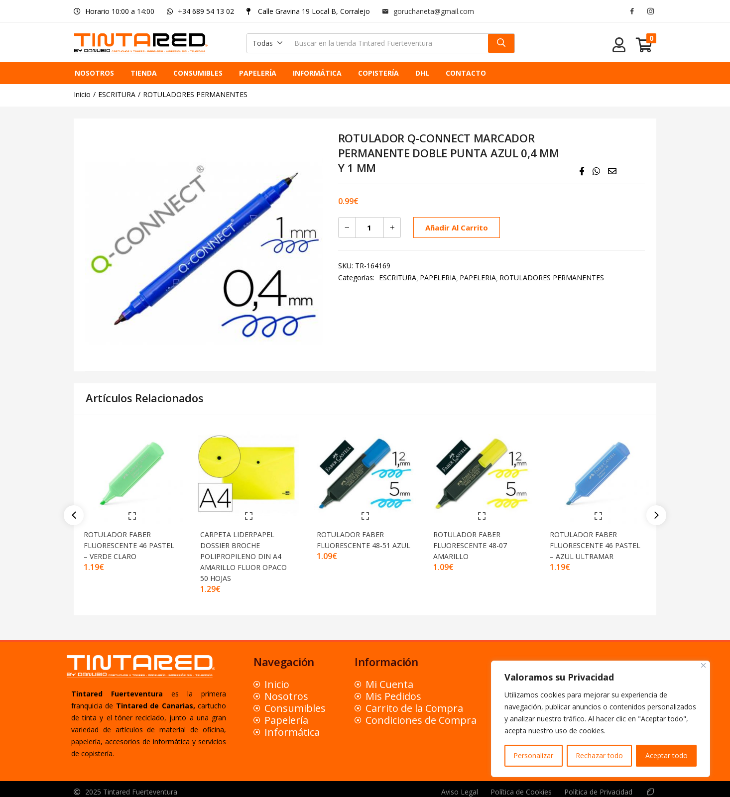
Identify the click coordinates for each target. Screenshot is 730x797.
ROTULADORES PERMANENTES (195, 94)
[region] (600, 719)
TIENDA (143, 73)
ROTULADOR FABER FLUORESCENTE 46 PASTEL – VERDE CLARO (128, 539)
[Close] (703, 665)
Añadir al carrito (455, 227)
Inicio (82, 94)
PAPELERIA (438, 277)
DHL (422, 73)
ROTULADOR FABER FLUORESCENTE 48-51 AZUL (358, 539)
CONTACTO (466, 73)
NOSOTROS (94, 73)
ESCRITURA (116, 94)
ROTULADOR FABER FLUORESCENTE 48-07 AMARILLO (474, 539)
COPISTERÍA (378, 73)
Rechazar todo (599, 755)
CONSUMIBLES (198, 73)
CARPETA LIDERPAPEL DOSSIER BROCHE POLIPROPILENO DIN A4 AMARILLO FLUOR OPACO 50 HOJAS (248, 549)
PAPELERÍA (257, 73)
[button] (267, 43)
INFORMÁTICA (317, 73)
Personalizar (533, 755)
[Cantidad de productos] (369, 227)
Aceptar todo (666, 755)
